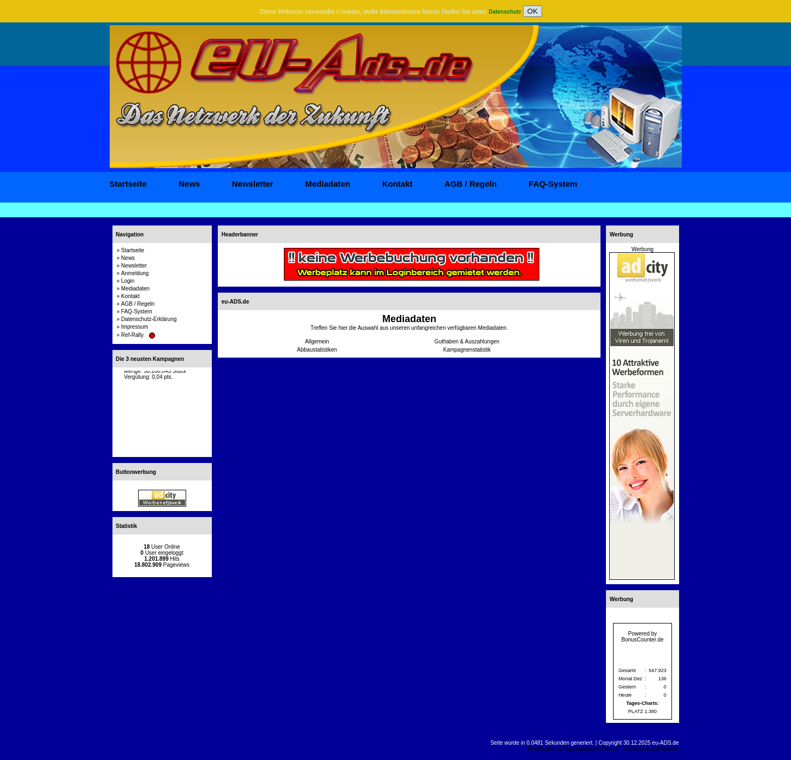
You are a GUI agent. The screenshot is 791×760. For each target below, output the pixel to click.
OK (532, 11)
